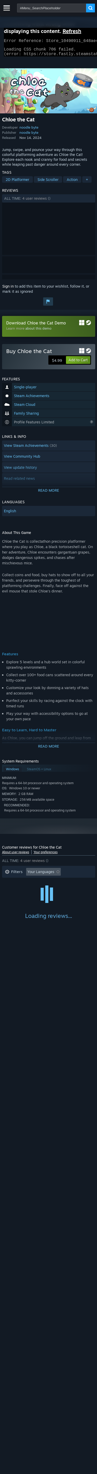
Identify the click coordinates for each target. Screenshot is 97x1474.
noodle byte (28, 130)
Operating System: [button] (20, 898)
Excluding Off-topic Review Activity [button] (35, 883)
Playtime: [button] (13, 890)
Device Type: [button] (16, 906)
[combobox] (51, 8)
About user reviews (15, 855)
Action (72, 182)
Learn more (15, 331)
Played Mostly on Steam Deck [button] (56, 890)
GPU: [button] (69, 898)
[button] (48, 201)
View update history (20, 470)
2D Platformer (17, 182)
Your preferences (46, 855)
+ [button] (87, 182)
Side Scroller (48, 182)
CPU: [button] (51, 898)
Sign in (8, 289)
